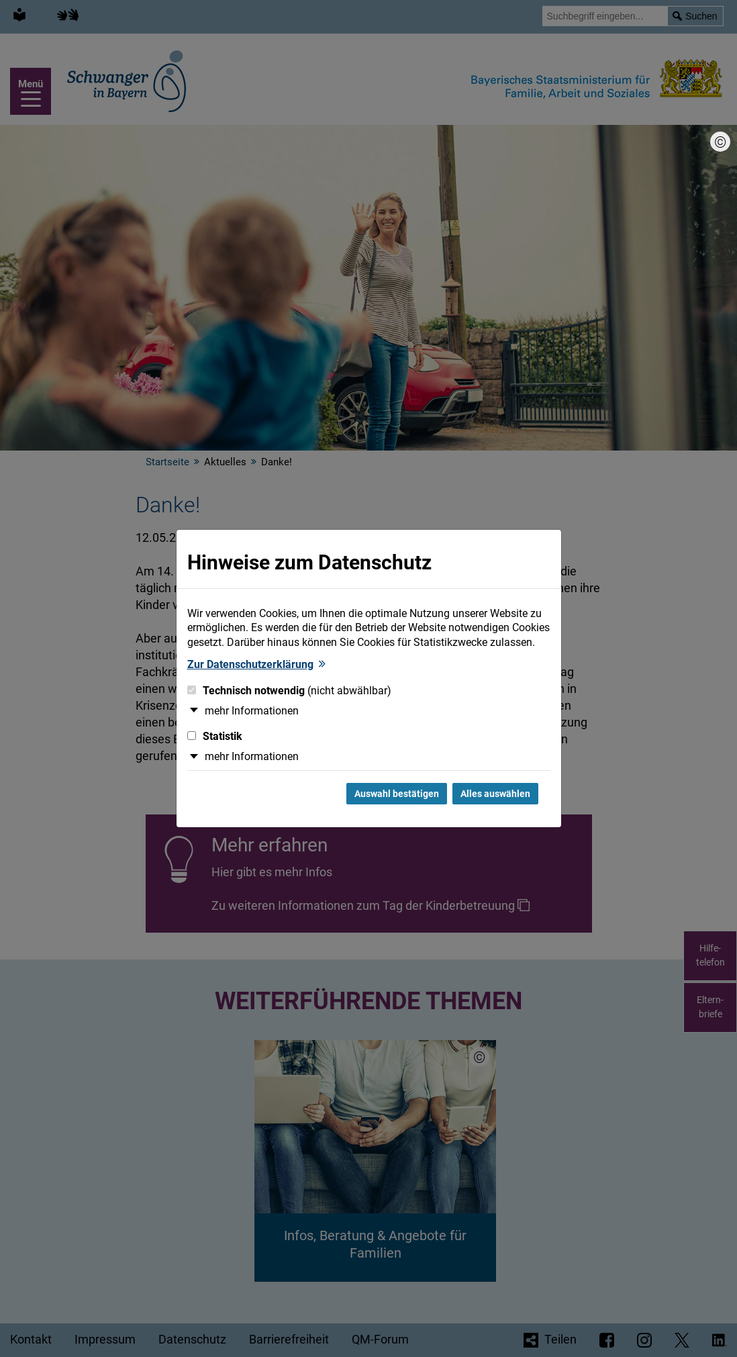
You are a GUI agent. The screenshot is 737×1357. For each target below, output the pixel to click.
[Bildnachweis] (720, 142)
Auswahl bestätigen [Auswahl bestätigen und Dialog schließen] (396, 793)
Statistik (214, 736)
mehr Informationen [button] (252, 710)
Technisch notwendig (289, 690)
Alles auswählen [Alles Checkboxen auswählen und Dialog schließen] (495, 793)
